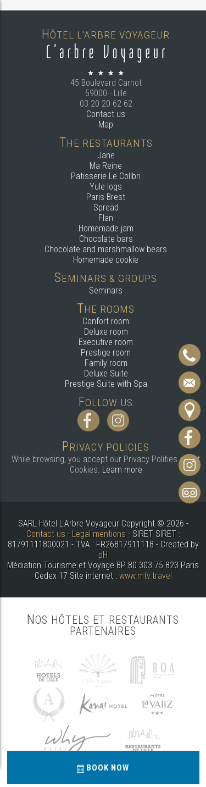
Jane (106, 155)
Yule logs (106, 186)
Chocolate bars (106, 239)
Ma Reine (106, 165)
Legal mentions (99, 534)
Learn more (122, 469)
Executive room (106, 342)
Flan (105, 218)
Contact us (105, 114)
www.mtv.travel (145, 575)
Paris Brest (105, 197)
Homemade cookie (105, 259)
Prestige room (106, 352)
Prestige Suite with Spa (106, 384)
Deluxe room (106, 331)
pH (103, 555)
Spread (106, 207)
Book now (103, 768)
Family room (106, 363)
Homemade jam (106, 228)
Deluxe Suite (106, 373)
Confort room (105, 321)
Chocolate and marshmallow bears (105, 249)
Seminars (106, 290)
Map (105, 124)
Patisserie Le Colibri (106, 176)
